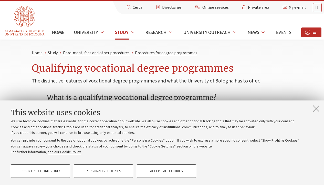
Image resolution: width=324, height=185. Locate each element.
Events (283, 32)
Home (58, 32)
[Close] (316, 108)
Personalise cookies (103, 171)
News (253, 32)
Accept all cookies (166, 171)
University (86, 32)
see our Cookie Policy (64, 152)
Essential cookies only (40, 171)
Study (122, 32)
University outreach (207, 32)
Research (155, 32)
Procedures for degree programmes (166, 53)
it (317, 7)
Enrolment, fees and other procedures (96, 53)
